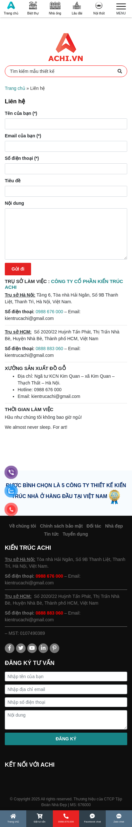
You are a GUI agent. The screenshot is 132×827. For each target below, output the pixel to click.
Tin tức (51, 534)
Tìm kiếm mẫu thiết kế (66, 71)
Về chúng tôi (22, 526)
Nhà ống (55, 8)
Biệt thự (33, 8)
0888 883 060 (49, 348)
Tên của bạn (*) (21, 113)
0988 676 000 (49, 311)
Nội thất (98, 8)
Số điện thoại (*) (22, 158)
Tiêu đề (13, 180)
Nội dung (14, 203)
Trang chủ (11, 8)
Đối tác (94, 526)
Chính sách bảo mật (61, 526)
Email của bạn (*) (23, 135)
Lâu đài (77, 8)
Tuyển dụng (75, 534)
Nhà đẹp (114, 526)
